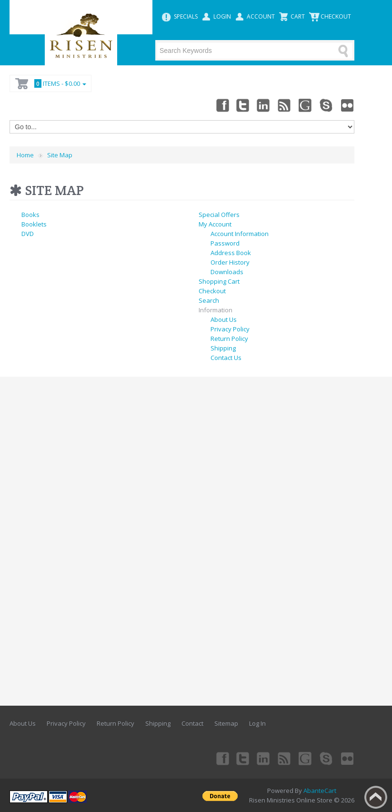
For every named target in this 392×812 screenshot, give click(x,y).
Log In (257, 723)
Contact (192, 723)
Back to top (376, 797)
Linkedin (264, 105)
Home (25, 155)
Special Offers (219, 214)
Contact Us (226, 357)
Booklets (34, 224)
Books (30, 214)
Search (209, 300)
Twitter (243, 105)
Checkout (212, 291)
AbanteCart (319, 790)
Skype (327, 105)
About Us (224, 319)
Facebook (222, 105)
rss (285, 105)
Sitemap (226, 723)
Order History (230, 262)
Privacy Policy (230, 329)
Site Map (59, 155)
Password (225, 243)
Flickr (348, 105)
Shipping (223, 348)
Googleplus (306, 105)
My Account (215, 224)
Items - (58, 83)
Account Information (240, 233)
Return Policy (229, 338)
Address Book (231, 252)
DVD (27, 233)
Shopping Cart (219, 281)
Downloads (227, 271)
